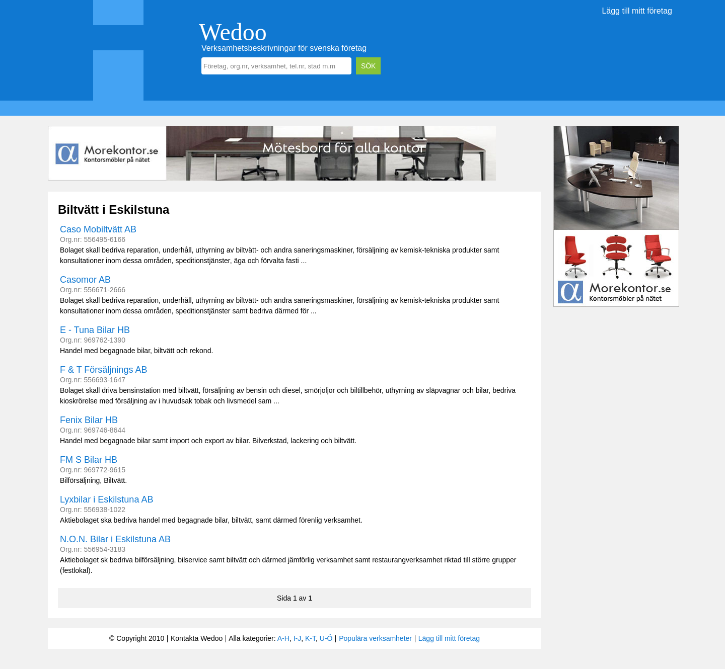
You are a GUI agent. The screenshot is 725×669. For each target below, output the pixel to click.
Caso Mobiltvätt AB (98, 229)
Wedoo (233, 32)
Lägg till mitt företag (637, 11)
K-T (310, 638)
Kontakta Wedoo (197, 638)
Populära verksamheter (375, 638)
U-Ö (326, 638)
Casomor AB (85, 280)
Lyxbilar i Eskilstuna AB (106, 499)
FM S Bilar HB (88, 460)
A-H (283, 638)
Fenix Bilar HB (89, 420)
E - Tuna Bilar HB (95, 330)
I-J (298, 638)
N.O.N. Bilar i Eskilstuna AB (115, 539)
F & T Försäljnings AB (103, 370)
